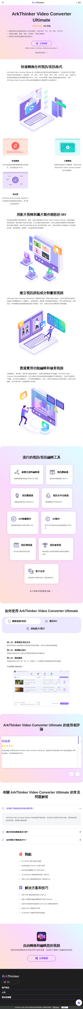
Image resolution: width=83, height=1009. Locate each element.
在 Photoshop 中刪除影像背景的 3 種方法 (35, 874)
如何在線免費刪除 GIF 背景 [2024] (33, 870)
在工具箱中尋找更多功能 (41, 591)
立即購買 (41, 43)
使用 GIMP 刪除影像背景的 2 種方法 (34, 895)
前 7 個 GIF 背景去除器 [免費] (31, 861)
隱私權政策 (56, 1007)
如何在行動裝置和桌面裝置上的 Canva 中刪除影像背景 (40, 904)
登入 (78, 2)
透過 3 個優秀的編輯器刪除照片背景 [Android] (37, 899)
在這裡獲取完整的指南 (16, 666)
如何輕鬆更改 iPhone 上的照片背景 (33, 865)
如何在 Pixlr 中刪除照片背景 (31, 908)
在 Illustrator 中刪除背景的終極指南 (33, 913)
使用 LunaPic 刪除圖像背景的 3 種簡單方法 (36, 879)
